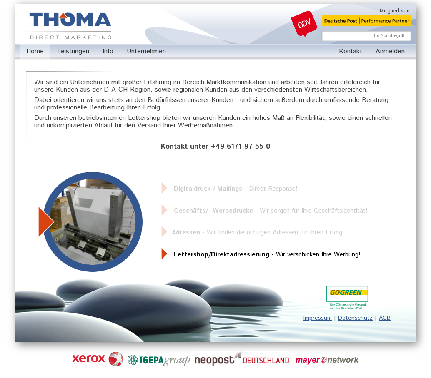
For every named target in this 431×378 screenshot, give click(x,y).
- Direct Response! (236, 188)
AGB (385, 318)
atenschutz (357, 318)
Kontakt (350, 51)
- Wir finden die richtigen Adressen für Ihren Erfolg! (258, 232)
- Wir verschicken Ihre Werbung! (267, 254)
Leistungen (73, 51)
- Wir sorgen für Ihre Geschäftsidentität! (271, 210)
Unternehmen (146, 51)
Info (108, 51)
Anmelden (390, 51)
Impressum (317, 318)
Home (35, 51)
